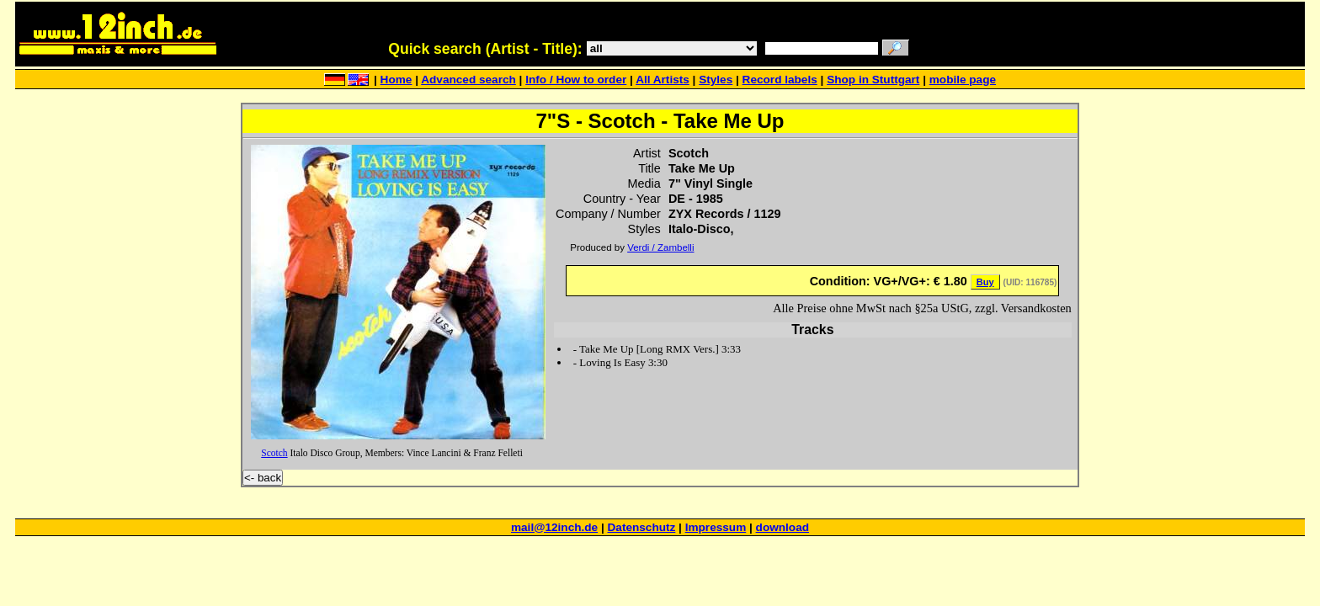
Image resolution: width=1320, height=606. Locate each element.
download (782, 527)
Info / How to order (575, 79)
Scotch (274, 453)
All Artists (662, 79)
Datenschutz (642, 527)
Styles (715, 79)
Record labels (779, 79)
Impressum (716, 527)
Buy (985, 282)
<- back (262, 477)
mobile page (962, 79)
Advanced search (468, 79)
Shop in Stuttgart (873, 79)
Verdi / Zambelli (660, 247)
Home (396, 79)
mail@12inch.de (554, 527)
